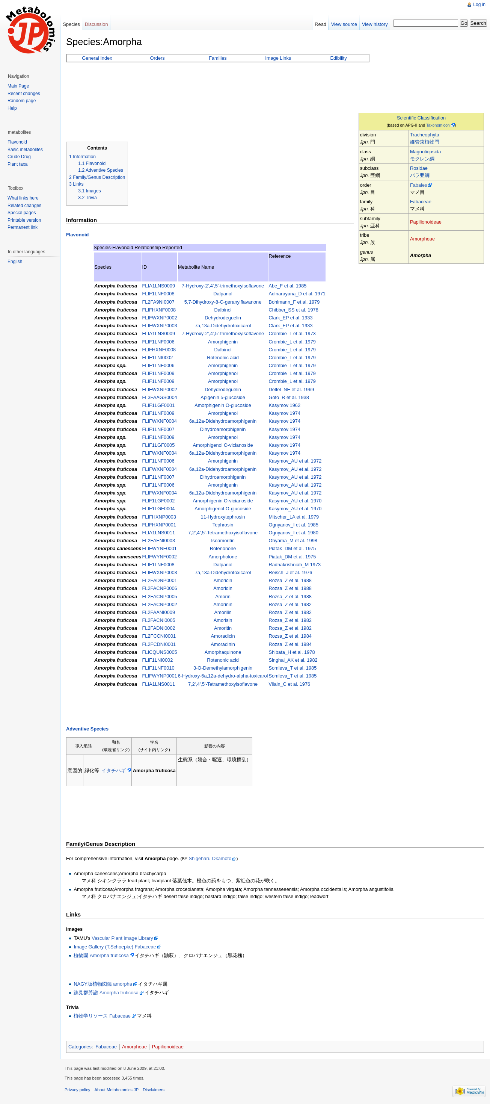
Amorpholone (223, 557)
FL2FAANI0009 (158, 612)
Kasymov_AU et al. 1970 (294, 501)
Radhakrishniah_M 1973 (294, 564)
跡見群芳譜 (86, 992)
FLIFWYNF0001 (159, 548)
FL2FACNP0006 (159, 588)
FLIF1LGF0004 (158, 508)
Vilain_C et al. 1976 (289, 684)
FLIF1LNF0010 (158, 668)
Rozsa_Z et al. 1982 (290, 604)
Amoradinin (223, 644)
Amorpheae (422, 239)
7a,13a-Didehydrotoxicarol (223, 325)
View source (344, 24)
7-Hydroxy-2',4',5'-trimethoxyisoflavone (223, 286)
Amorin (223, 596)
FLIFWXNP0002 (159, 318)
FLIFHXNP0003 (159, 517)
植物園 (81, 955)
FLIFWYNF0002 (159, 557)
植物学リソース (91, 1016)
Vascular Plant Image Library (122, 938)
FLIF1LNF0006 (158, 342)
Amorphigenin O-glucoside (222, 405)
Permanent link (23, 227)
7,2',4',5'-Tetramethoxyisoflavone (223, 532)
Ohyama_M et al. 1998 (292, 540)
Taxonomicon (438, 125)
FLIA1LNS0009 (158, 286)
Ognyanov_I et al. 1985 (293, 525)
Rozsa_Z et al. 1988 (290, 580)
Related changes (24, 205)
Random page (22, 100)
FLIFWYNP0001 (159, 676)
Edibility (338, 58)
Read (320, 24)
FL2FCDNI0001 (159, 644)
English (15, 261)
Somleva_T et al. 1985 (292, 668)
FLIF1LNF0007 (158, 429)
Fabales (418, 185)
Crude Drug (19, 156)
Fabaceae (420, 201)
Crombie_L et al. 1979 (291, 342)
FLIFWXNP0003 (159, 325)
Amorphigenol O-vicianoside (223, 445)
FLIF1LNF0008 (158, 293)
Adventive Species (87, 729)
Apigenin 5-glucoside (223, 397)
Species (71, 24)
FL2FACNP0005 (159, 596)
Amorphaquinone (223, 652)
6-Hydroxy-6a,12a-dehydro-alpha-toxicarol (223, 676)
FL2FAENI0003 (158, 540)
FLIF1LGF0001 (158, 405)
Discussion (96, 24)
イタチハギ (113, 770)
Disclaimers (153, 1089)
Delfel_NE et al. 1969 (291, 389)
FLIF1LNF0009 (158, 373)
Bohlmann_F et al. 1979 (294, 302)
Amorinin (222, 604)
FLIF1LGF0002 (158, 501)
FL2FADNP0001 (159, 580)
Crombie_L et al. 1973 (291, 333)
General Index (97, 58)
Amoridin (222, 588)
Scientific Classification (421, 118)
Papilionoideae (426, 222)
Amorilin (222, 612)
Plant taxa (17, 164)
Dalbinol (222, 310)
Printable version (24, 220)
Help (12, 108)
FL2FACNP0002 (159, 604)
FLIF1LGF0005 (158, 445)
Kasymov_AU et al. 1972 (294, 461)
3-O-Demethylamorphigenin (222, 668)
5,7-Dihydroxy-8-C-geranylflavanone (223, 302)
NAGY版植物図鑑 (93, 984)
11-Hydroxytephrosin (223, 517)
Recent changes (24, 93)
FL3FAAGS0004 (159, 397)
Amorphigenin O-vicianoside (223, 501)
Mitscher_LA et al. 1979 (293, 517)
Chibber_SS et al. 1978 (293, 310)
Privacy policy (77, 1089)
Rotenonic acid (223, 357)
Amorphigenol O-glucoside (222, 508)
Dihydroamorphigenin (223, 429)
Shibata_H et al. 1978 (291, 652)
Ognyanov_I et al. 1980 (293, 532)
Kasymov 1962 (284, 405)
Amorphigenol (223, 373)
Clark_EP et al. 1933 (290, 318)
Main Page (18, 86)
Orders (157, 58)
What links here (23, 198)
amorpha (122, 984)
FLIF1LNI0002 (157, 357)
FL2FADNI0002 (158, 628)
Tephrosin (223, 525)
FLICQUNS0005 (159, 652)
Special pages (22, 212)
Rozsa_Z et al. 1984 (290, 636)
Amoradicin (223, 636)
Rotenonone (223, 548)
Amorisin (223, 620)
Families (218, 58)
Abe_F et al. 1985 (287, 286)
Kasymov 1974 (284, 413)
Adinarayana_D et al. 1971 (297, 293)
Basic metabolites (25, 149)
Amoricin (223, 580)
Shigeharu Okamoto (209, 858)
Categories (80, 1047)
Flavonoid (77, 234)
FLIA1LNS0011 (158, 532)
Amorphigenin (223, 342)
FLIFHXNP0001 (159, 525)
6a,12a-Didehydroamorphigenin (222, 421)
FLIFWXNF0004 (159, 421)
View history (375, 24)
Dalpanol (222, 293)
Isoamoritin (223, 540)
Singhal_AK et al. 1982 (292, 660)
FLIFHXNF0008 (159, 310)
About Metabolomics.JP (117, 1089)
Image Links (278, 58)
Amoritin (223, 628)
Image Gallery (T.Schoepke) (103, 947)
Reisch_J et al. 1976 (290, 572)
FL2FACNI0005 (158, 620)
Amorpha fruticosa (109, 955)
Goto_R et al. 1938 (288, 397)
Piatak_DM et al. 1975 (292, 548)
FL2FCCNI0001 (159, 636)
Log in (479, 4)
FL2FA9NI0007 (158, 302)
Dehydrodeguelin (223, 318)
